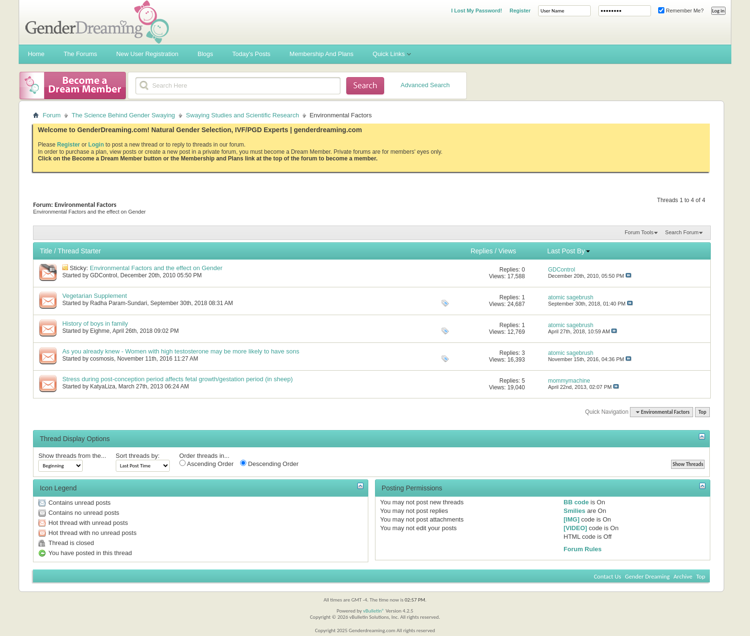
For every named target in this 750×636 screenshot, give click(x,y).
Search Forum (682, 232)
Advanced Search (425, 85)
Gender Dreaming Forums (97, 22)
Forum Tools (639, 232)
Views (507, 251)
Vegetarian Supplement (94, 295)
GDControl (103, 275)
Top (702, 412)
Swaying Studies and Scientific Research (242, 115)
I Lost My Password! (476, 10)
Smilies (574, 510)
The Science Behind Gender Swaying (123, 115)
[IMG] (571, 519)
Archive (682, 576)
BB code (576, 502)
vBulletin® (374, 611)
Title (46, 251)
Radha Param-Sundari (118, 303)
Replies (482, 251)
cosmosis (102, 358)
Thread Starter (79, 251)
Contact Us (607, 576)
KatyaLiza (102, 386)
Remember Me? (681, 10)
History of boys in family (95, 323)
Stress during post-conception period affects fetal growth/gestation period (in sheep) (177, 379)
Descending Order (269, 463)
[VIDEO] (575, 528)
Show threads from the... (72, 455)
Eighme (100, 331)
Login (96, 144)
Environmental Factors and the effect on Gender (156, 268)
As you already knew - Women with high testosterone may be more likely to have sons (180, 351)
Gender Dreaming (647, 576)
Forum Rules (582, 549)
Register (519, 10)
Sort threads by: (138, 455)
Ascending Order (206, 463)
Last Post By (569, 251)
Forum (52, 115)
